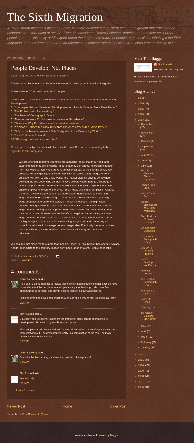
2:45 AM (24, 362)
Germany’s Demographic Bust (149, 239)
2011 (141, 359)
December (147, 124)
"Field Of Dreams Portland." (30, 135)
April (144, 331)
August (145, 154)
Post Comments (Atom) (35, 414)
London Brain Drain (148, 186)
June (144, 165)
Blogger (114, 435)
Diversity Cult (148, 307)
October (146, 141)
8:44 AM (24, 382)
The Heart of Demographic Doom (149, 282)
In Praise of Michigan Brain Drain (148, 315)
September (147, 146)
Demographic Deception (148, 229)
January (146, 347)
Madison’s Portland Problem (147, 250)
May (144, 325)
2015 (141, 108)
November (147, 132)
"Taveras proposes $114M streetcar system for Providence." (49, 119)
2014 (141, 114)
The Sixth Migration (55, 16)
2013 (141, 119)
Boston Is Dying (146, 300)
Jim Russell (27, 313)
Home (67, 406)
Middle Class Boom (148, 195)
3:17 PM (24, 341)
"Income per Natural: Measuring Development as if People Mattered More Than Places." (65, 107)
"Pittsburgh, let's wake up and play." (36, 139)
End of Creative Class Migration (147, 175)
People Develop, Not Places (148, 262)
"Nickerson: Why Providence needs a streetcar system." (46, 123)
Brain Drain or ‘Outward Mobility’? (148, 219)
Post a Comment (25, 390)
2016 (141, 103)
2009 (141, 370)
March (145, 336)
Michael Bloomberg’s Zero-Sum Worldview (149, 206)
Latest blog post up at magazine (40, 75)
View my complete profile (148, 81)
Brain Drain (26, 260)
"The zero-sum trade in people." (47, 91)
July (143, 160)
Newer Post (16, 406)
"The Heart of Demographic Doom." (34, 115)
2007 (141, 381)
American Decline (146, 272)
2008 (141, 376)
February (146, 342)
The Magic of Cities (148, 292)
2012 (141, 354)
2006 (141, 387)
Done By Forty (28, 279)
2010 (141, 365)
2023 (141, 97)
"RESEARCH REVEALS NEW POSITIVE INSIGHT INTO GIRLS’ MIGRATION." (60, 127)
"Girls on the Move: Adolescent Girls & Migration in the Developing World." (57, 131)
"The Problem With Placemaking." (34, 111)
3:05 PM (24, 302)
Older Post (118, 406)
